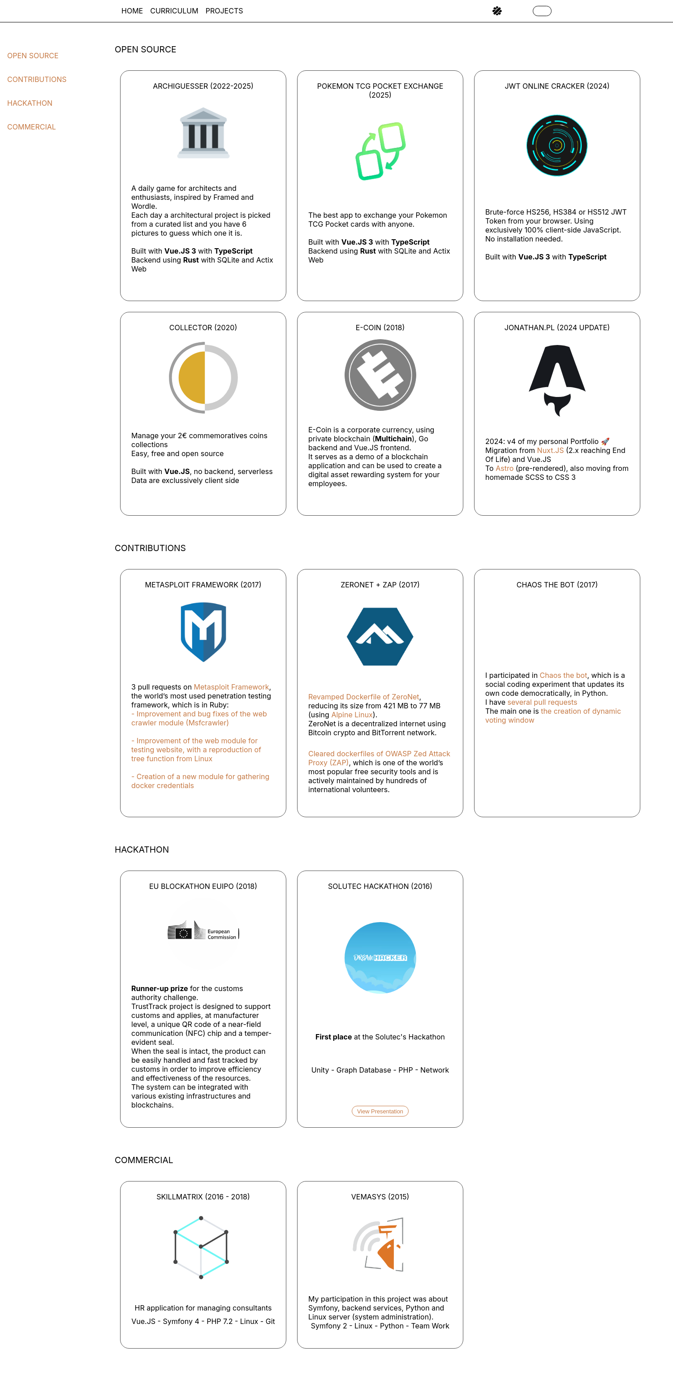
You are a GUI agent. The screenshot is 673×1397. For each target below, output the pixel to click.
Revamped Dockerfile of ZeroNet (363, 696)
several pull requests (543, 702)
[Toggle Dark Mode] (542, 11)
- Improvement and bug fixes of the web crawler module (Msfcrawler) (199, 718)
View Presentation (380, 1111)
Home (132, 10)
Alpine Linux (351, 714)
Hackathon (29, 103)
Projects (224, 10)
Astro (504, 468)
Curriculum (174, 10)
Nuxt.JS (550, 450)
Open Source (33, 55)
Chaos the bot (563, 675)
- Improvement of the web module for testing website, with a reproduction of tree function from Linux (196, 749)
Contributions (36, 79)
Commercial (31, 126)
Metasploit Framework (231, 686)
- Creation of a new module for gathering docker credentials (200, 781)
